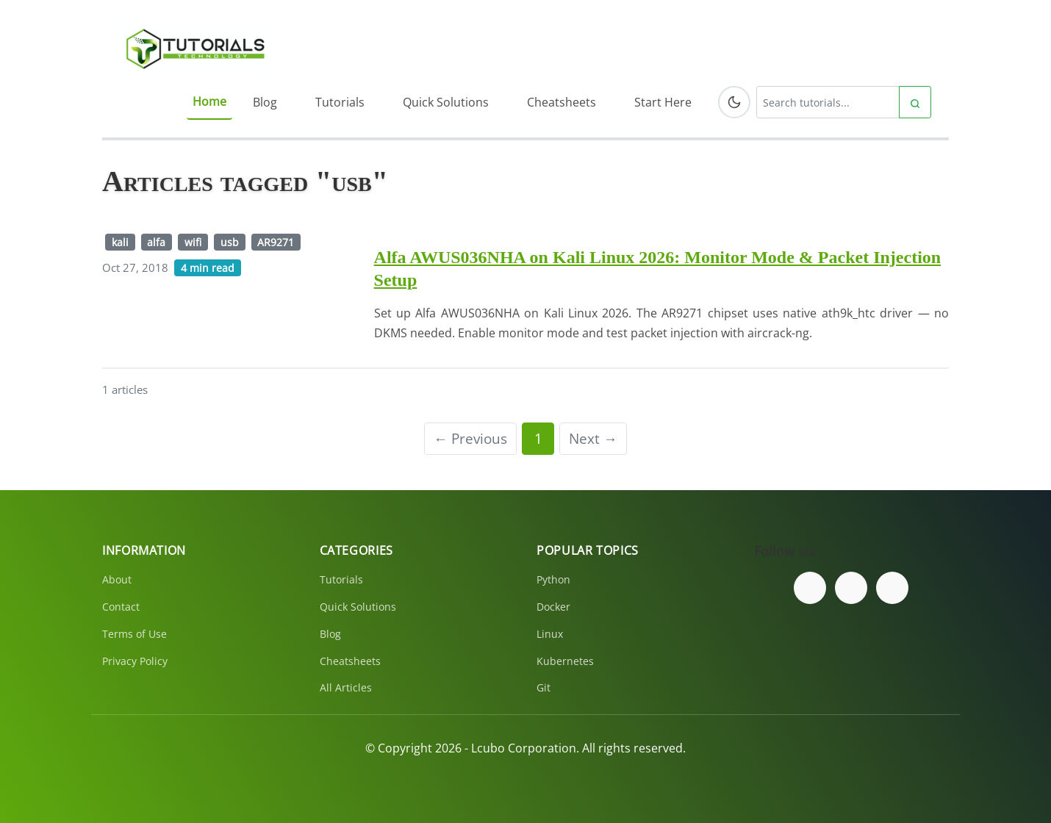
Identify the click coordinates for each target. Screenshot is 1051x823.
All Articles (346, 687)
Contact (121, 607)
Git (543, 687)
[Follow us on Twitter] (851, 588)
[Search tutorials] (828, 102)
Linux (550, 634)
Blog (265, 102)
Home (209, 101)
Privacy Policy (135, 661)
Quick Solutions (446, 102)
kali (120, 242)
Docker (553, 607)
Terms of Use (134, 634)
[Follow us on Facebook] (810, 588)
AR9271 (275, 242)
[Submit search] (915, 102)
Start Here (663, 102)
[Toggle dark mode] (734, 102)
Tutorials (340, 102)
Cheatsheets (561, 102)
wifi (192, 242)
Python (553, 579)
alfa (156, 242)
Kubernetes (565, 661)
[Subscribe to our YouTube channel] (892, 588)
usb (229, 242)
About (117, 579)
